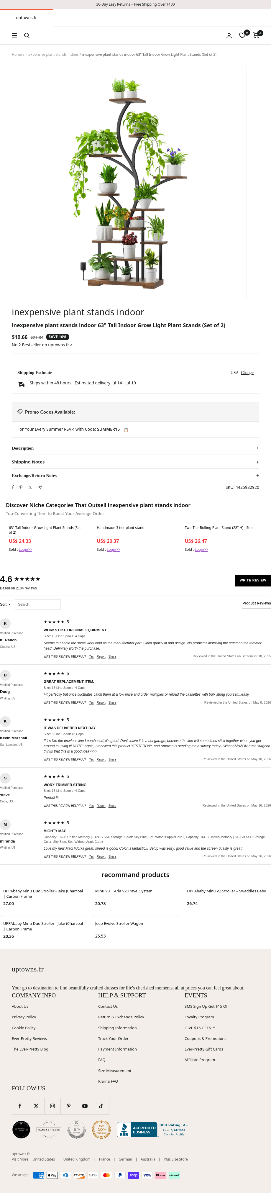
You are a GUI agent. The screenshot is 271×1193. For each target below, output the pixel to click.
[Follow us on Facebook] (20, 1106)
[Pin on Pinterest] (20, 487)
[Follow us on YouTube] (85, 1106)
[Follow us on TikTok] (101, 1106)
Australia (148, 1159)
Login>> (25, 549)
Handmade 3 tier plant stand (120, 527)
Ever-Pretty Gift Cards (204, 1049)
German (125, 1159)
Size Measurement (115, 1070)
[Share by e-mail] (40, 487)
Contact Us (108, 1006)
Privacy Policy (24, 1017)
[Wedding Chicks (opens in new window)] (21, 1129)
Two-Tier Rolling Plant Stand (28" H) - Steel (219, 527)
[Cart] (256, 35)
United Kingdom (77, 1159)
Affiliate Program (200, 1059)
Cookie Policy (23, 1027)
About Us (20, 1006)
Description (23, 448)
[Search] (26, 35)
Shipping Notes (28, 462)
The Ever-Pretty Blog (30, 1049)
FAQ (102, 1059)
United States (44, 1159)
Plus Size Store (176, 1159)
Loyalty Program (199, 1017)
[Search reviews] (38, 604)
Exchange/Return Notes (34, 475)
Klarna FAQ (108, 1081)
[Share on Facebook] (13, 487)
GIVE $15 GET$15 (200, 1027)
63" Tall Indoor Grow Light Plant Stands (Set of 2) (45, 530)
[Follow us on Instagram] (52, 1106)
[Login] (229, 35)
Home (17, 54)
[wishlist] (242, 35)
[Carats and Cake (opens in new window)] (49, 1129)
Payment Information (117, 1049)
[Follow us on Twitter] (36, 1106)
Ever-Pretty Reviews (29, 1038)
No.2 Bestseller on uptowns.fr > (42, 345)
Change (247, 373)
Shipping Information (117, 1027)
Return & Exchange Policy (121, 1017)
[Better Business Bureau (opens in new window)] (153, 1129)
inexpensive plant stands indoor (52, 54)
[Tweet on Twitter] (30, 487)
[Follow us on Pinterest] (68, 1106)
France (104, 1159)
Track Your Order (113, 1038)
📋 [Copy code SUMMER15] (125, 430)
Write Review (253, 580)
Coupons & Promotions (205, 1038)
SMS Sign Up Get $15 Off (207, 1006)
